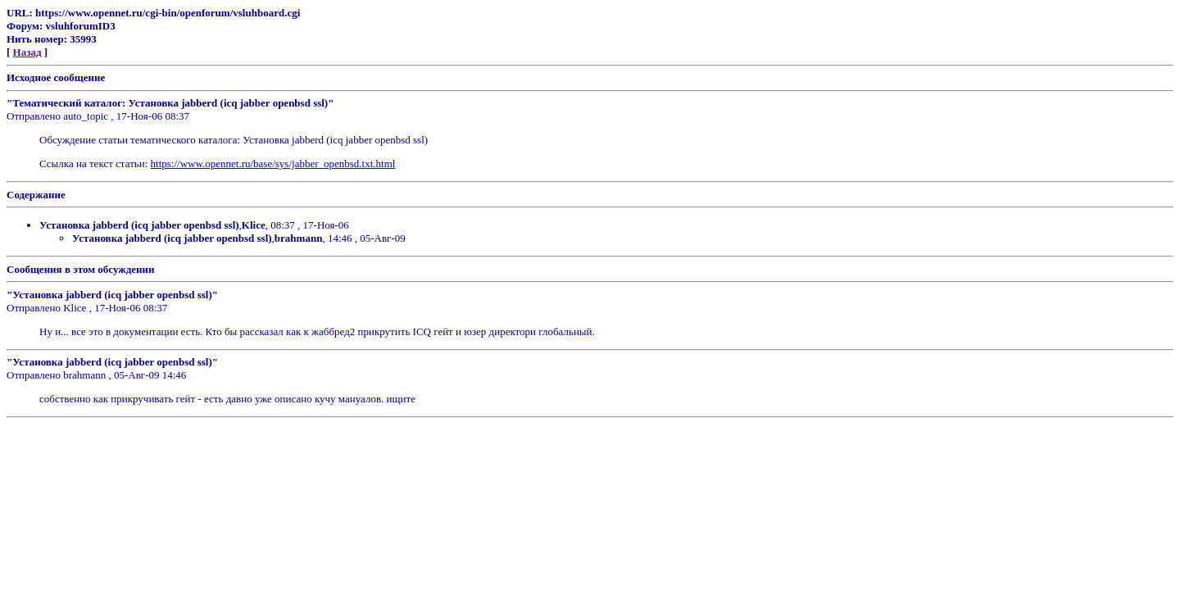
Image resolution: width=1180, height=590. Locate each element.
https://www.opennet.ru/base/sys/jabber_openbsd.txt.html (273, 163)
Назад (27, 52)
